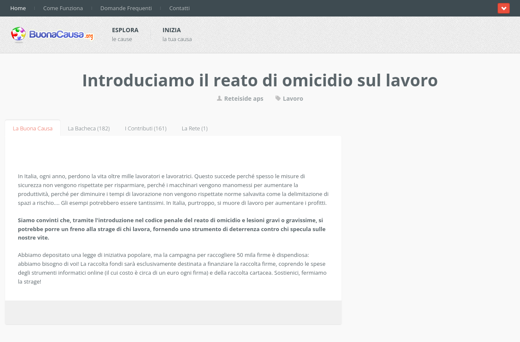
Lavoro (289, 98)
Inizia (172, 30)
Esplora (125, 30)
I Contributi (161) (146, 128)
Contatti (179, 8)
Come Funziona (63, 8)
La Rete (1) (195, 128)
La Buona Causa (33, 128)
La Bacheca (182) (89, 128)
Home (18, 8)
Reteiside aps (240, 98)
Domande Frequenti (126, 8)
